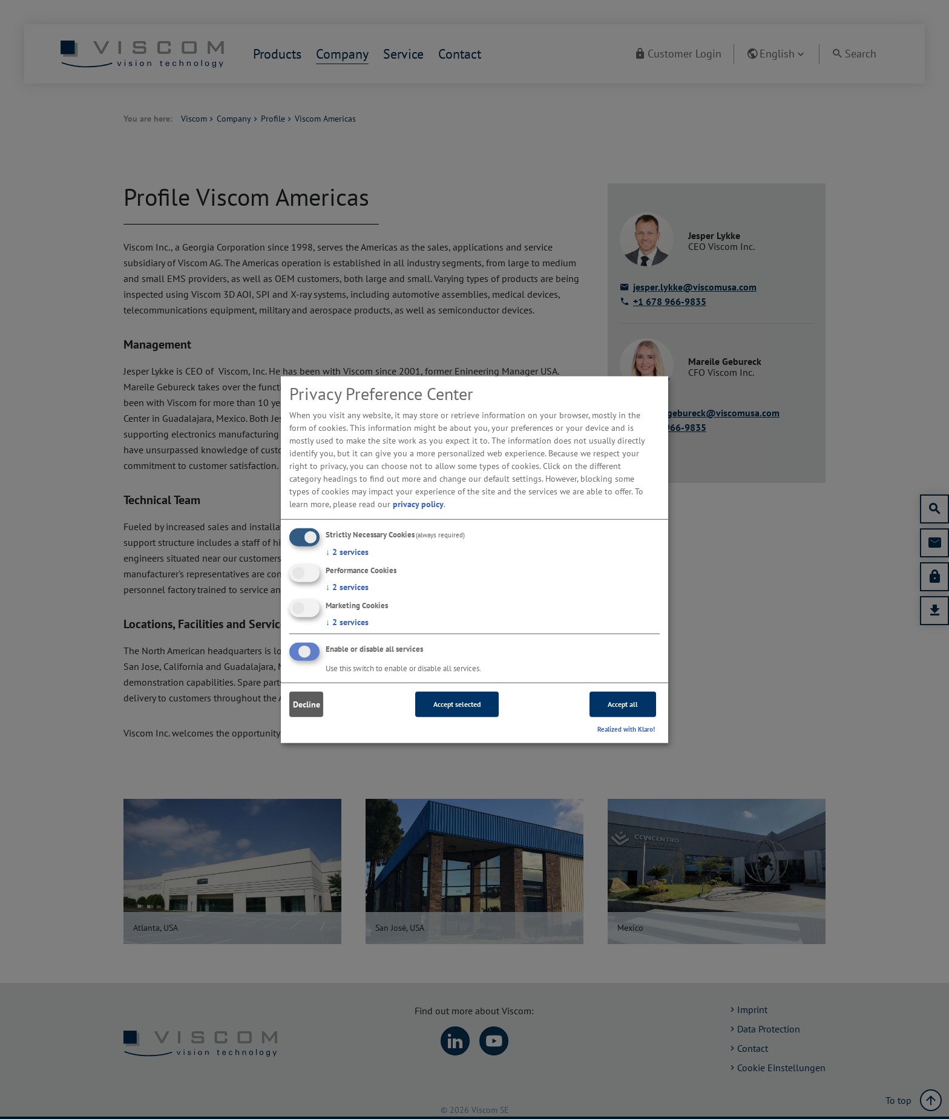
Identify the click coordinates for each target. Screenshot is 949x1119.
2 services (347, 551)
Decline (306, 704)
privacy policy (418, 504)
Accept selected (457, 704)
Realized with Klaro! (626, 729)
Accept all (623, 704)
